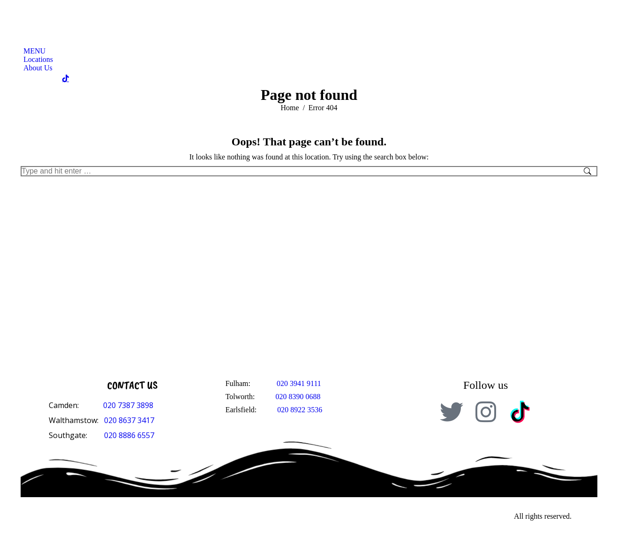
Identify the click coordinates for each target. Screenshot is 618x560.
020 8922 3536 (299, 410)
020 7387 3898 (128, 405)
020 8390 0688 (298, 397)
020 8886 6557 (129, 435)
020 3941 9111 (299, 383)
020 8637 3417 (129, 420)
